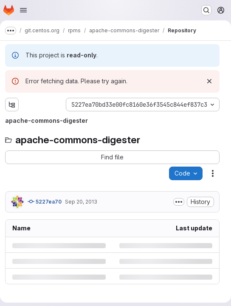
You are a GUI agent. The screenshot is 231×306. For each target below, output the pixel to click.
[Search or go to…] (206, 10)
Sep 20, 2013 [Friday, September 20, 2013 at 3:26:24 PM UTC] (81, 201)
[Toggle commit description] (178, 202)
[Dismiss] (209, 81)
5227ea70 (45, 201)
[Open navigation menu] (23, 10)
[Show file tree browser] (12, 104)
